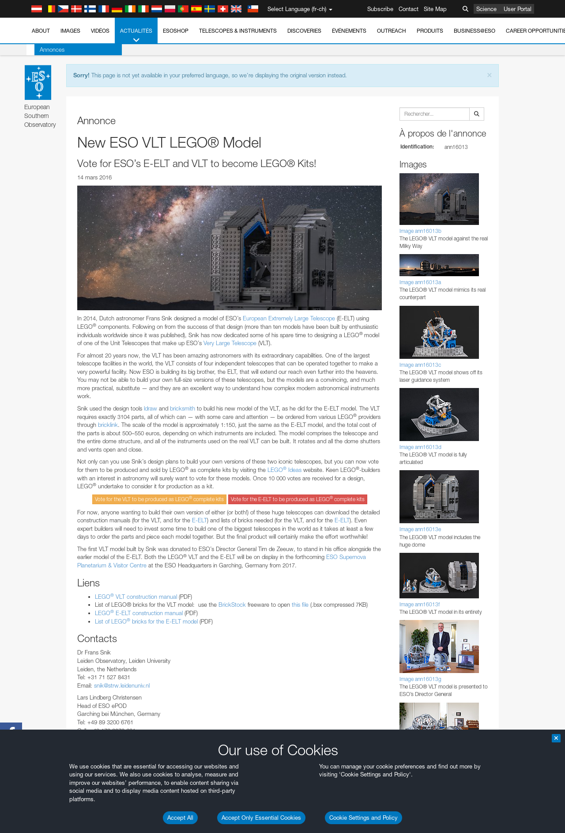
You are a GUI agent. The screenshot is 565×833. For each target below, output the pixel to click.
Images (70, 30)
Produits (430, 30)
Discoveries (304, 30)
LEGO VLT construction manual (136, 596)
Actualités (136, 35)
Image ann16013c (420, 364)
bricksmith (182, 408)
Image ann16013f (419, 604)
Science (486, 8)
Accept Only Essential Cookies (261, 817)
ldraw (150, 408)
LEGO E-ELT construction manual (139, 612)
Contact (408, 8)
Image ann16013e (420, 529)
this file (300, 604)
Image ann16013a (420, 282)
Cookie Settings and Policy (363, 817)
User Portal (517, 8)
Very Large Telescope (230, 342)
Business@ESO (474, 30)
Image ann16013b (420, 231)
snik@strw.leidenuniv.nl (122, 685)
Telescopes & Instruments (238, 30)
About (41, 30)
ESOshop (175, 30)
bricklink (108, 424)
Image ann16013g (420, 679)
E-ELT (199, 520)
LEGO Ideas (284, 469)
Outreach (391, 30)
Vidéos (100, 30)
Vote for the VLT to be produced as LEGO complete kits (159, 498)
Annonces (44, 49)
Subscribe (380, 8)
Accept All (180, 817)
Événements (349, 30)
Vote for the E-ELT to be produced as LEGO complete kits (298, 498)
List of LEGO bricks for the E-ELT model (146, 621)
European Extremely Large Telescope (289, 318)
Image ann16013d (420, 447)
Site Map (435, 8)
